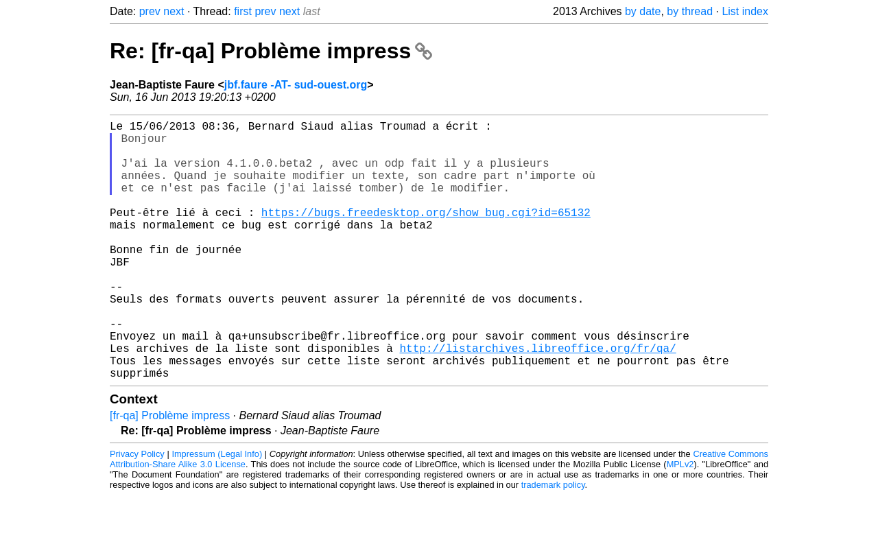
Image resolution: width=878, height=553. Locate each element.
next (173, 11)
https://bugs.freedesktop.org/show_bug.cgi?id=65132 (426, 234)
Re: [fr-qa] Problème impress (271, 50)
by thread (690, 11)
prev (150, 11)
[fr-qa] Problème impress (170, 473)
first (243, 11)
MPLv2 (680, 522)
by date (643, 11)
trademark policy (553, 542)
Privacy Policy (137, 511)
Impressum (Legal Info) (216, 511)
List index (745, 11)
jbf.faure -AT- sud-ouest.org (296, 85)
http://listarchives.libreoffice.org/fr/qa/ (537, 400)
